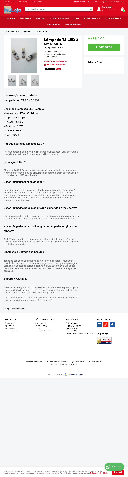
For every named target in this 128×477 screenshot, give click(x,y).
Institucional (10, 319)
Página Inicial (9, 323)
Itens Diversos (114, 18)
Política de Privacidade (44, 331)
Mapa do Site (9, 326)
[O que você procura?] (91, 9)
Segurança (39, 328)
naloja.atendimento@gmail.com (79, 333)
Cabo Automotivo (60, 18)
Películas (40, 18)
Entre (103, 9)
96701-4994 (113, 2)
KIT (77, 18)
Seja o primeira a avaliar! (54, 48)
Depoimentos (93, 18)
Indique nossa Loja (11, 331)
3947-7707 (93, 2)
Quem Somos (9, 2)
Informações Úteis (44, 319)
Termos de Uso (41, 323)
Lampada (26, 18)
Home (12, 18)
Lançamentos (53, 25)
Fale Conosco (37, 2)
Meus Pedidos (23, 2)
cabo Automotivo (73, 25)
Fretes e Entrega (42, 326)
